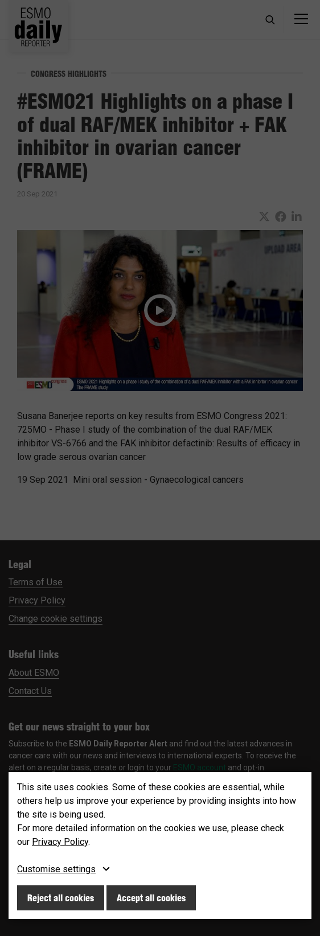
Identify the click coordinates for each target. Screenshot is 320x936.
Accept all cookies (151, 898)
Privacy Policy (60, 841)
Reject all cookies (60, 898)
